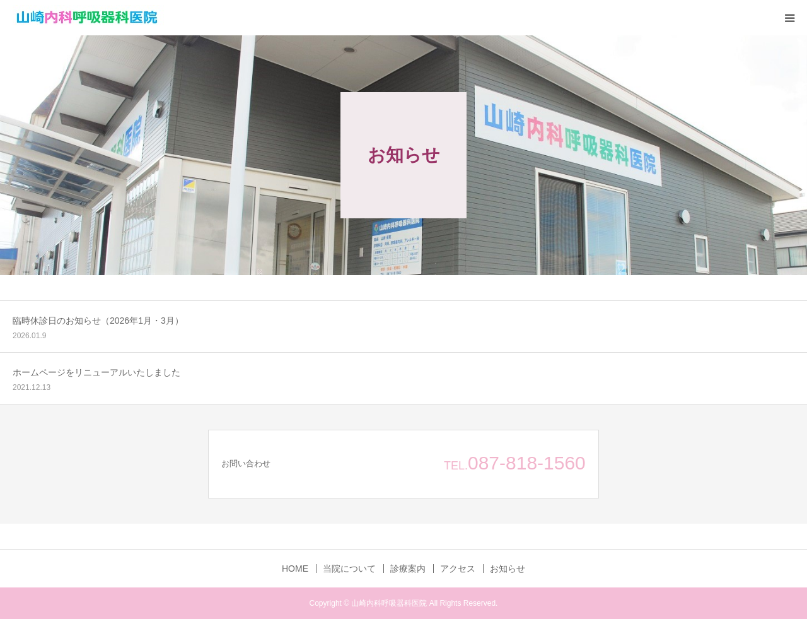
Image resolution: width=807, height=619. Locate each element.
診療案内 (408, 568)
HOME (295, 568)
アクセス (457, 568)
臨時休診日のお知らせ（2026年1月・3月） (98, 320)
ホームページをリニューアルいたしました (96, 372)
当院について (349, 568)
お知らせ (507, 568)
